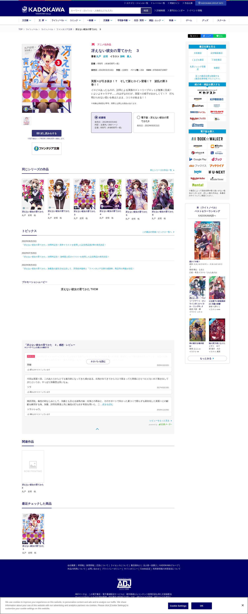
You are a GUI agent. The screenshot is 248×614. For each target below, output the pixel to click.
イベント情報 (194, 10)
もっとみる (205, 358)
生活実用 (140, 20)
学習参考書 (124, 20)
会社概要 (71, 534)
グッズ (205, 20)
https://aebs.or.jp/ (112, 569)
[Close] (242, 605)
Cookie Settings (178, 606)
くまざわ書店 (198, 60)
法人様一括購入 (150, 534)
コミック (75, 20)
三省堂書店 (217, 60)
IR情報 (81, 534)
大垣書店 (198, 53)
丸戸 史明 (102, 56)
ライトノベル (59, 20)
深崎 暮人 (125, 56)
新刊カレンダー (176, 10)
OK (201, 606)
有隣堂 (217, 68)
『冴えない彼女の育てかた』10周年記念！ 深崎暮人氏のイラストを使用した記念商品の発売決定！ (66, 257)
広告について (102, 534)
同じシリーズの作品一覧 (161, 170)
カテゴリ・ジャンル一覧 (137, 3)
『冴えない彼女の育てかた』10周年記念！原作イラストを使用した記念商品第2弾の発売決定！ (64, 245)
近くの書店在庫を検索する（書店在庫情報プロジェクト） (207, 77)
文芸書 (26, 20)
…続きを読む (117, 360)
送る (221, 36)
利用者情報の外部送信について (166, 538)
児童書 (107, 20)
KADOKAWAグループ (168, 534)
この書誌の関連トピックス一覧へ (157, 232)
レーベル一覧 (159, 3)
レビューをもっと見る (159, 420)
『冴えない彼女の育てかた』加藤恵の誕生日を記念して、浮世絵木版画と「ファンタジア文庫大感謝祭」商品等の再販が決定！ (78, 268)
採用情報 (90, 534)
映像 (172, 20)
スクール (221, 20)
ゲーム (189, 20)
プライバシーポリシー (112, 538)
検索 (146, 10)
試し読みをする (47, 133)
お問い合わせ (94, 538)
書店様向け (136, 534)
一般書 (91, 20)
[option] (35, 471)
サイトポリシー (131, 538)
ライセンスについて (120, 534)
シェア (208, 36)
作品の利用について (76, 538)
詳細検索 (159, 10)
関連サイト (175, 3)
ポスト (195, 36)
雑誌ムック (156, 20)
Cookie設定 (145, 538)
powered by (160, 425)
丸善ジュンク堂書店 (198, 67)
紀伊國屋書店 (217, 53)
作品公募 (189, 3)
